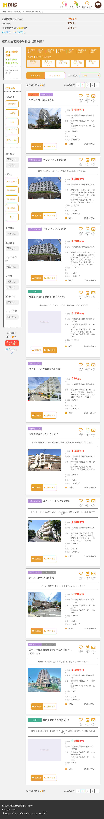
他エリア (47, 57)
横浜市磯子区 (50, 51)
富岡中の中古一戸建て (77, 63)
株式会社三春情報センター (17, 805)
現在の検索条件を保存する (12, 61)
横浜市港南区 (31, 51)
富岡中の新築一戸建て (63, 63)
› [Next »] (97, 85)
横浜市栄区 (41, 51)
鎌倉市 (30, 57)
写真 (35, 76)
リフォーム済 (12, 140)
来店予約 (6, 32)
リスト (55, 76)
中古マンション (12, 131)
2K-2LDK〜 (12, 190)
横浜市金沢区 (61, 51)
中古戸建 (12, 113)
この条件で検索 (12, 343)
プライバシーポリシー (10, 810)
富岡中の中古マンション (48, 63)
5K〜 (12, 217)
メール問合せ (19, 32)
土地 (12, 122)
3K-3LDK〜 (12, 199)
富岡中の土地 (92, 62)
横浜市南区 (71, 51)
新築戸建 (12, 104)
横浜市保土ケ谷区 (82, 51)
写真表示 (37, 146)
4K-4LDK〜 (12, 208)
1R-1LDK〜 (12, 181)
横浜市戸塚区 (94, 51)
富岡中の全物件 (33, 62)
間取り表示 (49, 146)
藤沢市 (38, 57)
